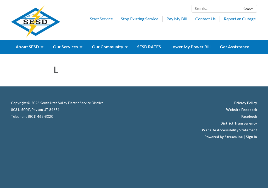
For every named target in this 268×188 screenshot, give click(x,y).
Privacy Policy (245, 103)
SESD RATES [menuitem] (149, 46)
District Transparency (238, 123)
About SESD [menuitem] (27, 46)
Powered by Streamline (223, 137)
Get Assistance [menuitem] (234, 46)
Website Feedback (241, 110)
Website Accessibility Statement (229, 130)
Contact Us (205, 18)
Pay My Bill (176, 18)
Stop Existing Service (139, 18)
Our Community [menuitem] (107, 46)
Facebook (249, 116)
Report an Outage (240, 18)
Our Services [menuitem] (65, 46)
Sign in (251, 137)
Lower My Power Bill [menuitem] (190, 46)
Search (248, 9)
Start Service (101, 18)
